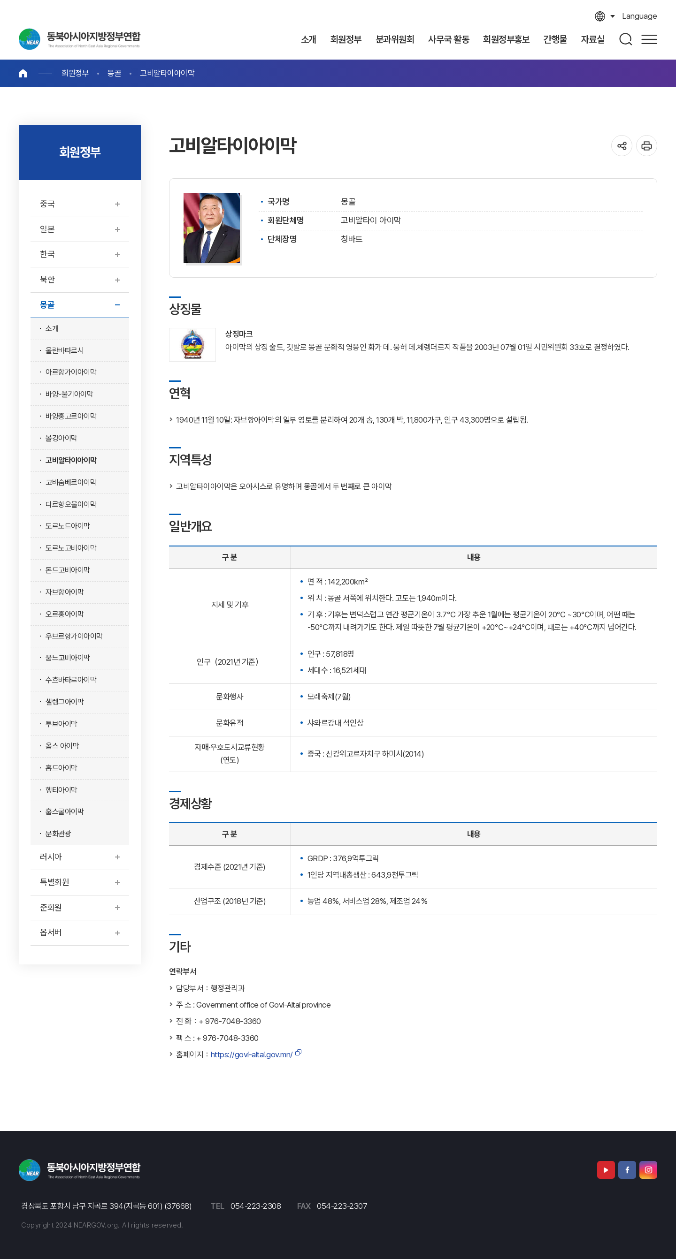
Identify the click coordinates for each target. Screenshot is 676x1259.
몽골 (114, 73)
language (639, 16)
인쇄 (646, 145)
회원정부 (75, 73)
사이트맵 (649, 39)
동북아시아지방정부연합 (80, 39)
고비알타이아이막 (167, 73)
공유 (621, 145)
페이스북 (627, 1170)
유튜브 (606, 1170)
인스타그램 (648, 1170)
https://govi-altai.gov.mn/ (252, 1054)
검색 (626, 39)
